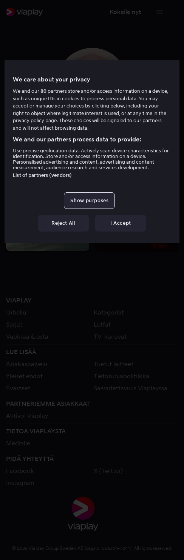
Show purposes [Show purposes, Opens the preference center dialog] (89, 200)
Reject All (63, 223)
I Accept (120, 223)
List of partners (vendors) (42, 175)
